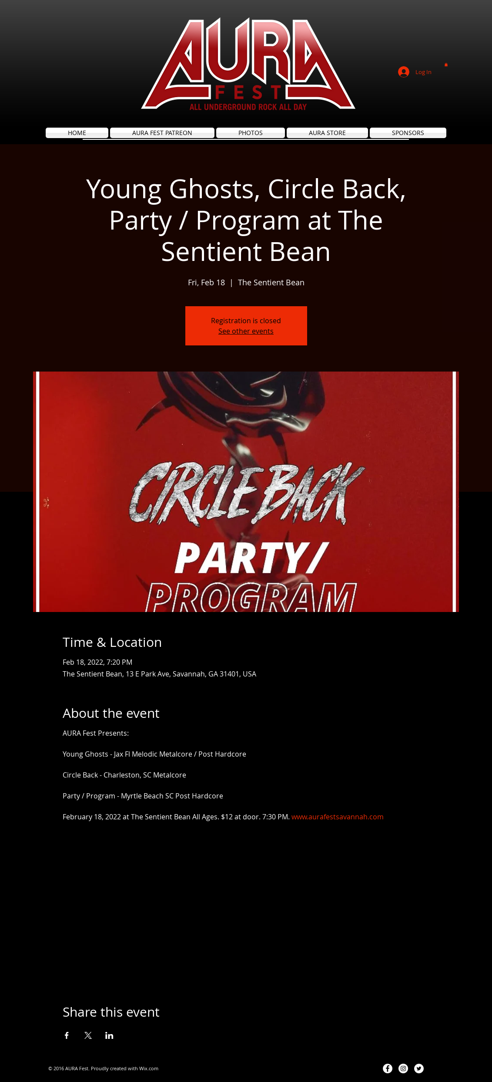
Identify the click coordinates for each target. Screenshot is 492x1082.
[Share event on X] (88, 1035)
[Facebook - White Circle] (387, 1068)
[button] (446, 64)
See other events (246, 331)
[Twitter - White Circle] (419, 1068)
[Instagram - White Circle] (403, 1068)
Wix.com (148, 1068)
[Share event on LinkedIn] (109, 1035)
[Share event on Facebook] (67, 1035)
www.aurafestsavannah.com (337, 817)
